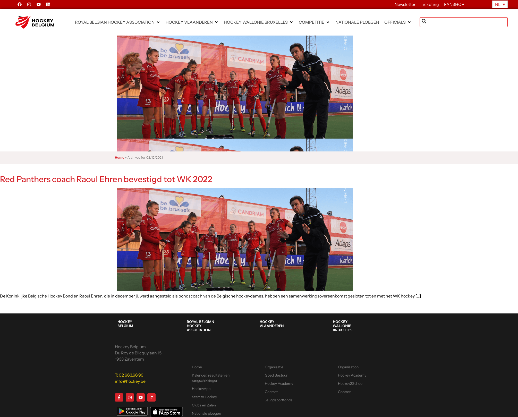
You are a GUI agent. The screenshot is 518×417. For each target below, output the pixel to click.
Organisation (348, 367)
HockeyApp (201, 388)
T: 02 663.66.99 (129, 375)
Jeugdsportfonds (278, 400)
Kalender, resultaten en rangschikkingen (211, 378)
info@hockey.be (130, 381)
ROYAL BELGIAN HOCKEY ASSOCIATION (200, 326)
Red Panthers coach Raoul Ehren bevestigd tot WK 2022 (106, 179)
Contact (271, 391)
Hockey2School (350, 383)
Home (119, 157)
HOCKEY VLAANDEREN (272, 323)
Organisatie (274, 367)
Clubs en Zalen (204, 405)
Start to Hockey (204, 397)
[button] (117, 22)
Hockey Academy (279, 383)
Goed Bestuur (276, 375)
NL (497, 4)
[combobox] (464, 22)
